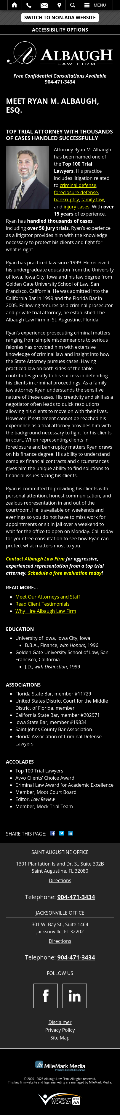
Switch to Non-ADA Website (60, 17)
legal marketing (54, 1082)
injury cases (76, 206)
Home (15, 5)
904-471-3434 (60, 81)
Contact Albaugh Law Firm (35, 558)
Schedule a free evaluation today (64, 573)
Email (44, 5)
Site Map (60, 1037)
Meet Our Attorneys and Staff (47, 596)
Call (29, 5)
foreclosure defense (76, 192)
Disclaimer (59, 1022)
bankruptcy (66, 199)
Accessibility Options (60, 29)
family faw (92, 199)
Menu (100, 5)
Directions (60, 880)
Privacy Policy (60, 1030)
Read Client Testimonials (42, 604)
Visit (59, 5)
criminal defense (78, 185)
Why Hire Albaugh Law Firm (45, 611)
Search (73, 5)
